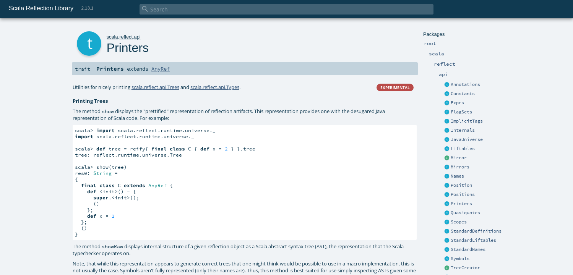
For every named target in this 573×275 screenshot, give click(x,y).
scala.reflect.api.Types (214, 87)
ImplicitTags (467, 121)
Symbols (460, 258)
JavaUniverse (467, 139)
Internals (463, 130)
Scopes (459, 222)
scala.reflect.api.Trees (155, 87)
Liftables (463, 148)
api (137, 37)
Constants (463, 93)
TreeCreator (465, 267)
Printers (461, 203)
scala (112, 37)
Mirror (459, 157)
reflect (126, 37)
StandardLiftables (473, 240)
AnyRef (160, 68)
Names (457, 176)
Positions (463, 194)
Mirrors (460, 167)
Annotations (465, 84)
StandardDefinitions (476, 231)
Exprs (457, 102)
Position (461, 185)
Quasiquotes (465, 212)
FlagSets (461, 112)
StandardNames (468, 249)
